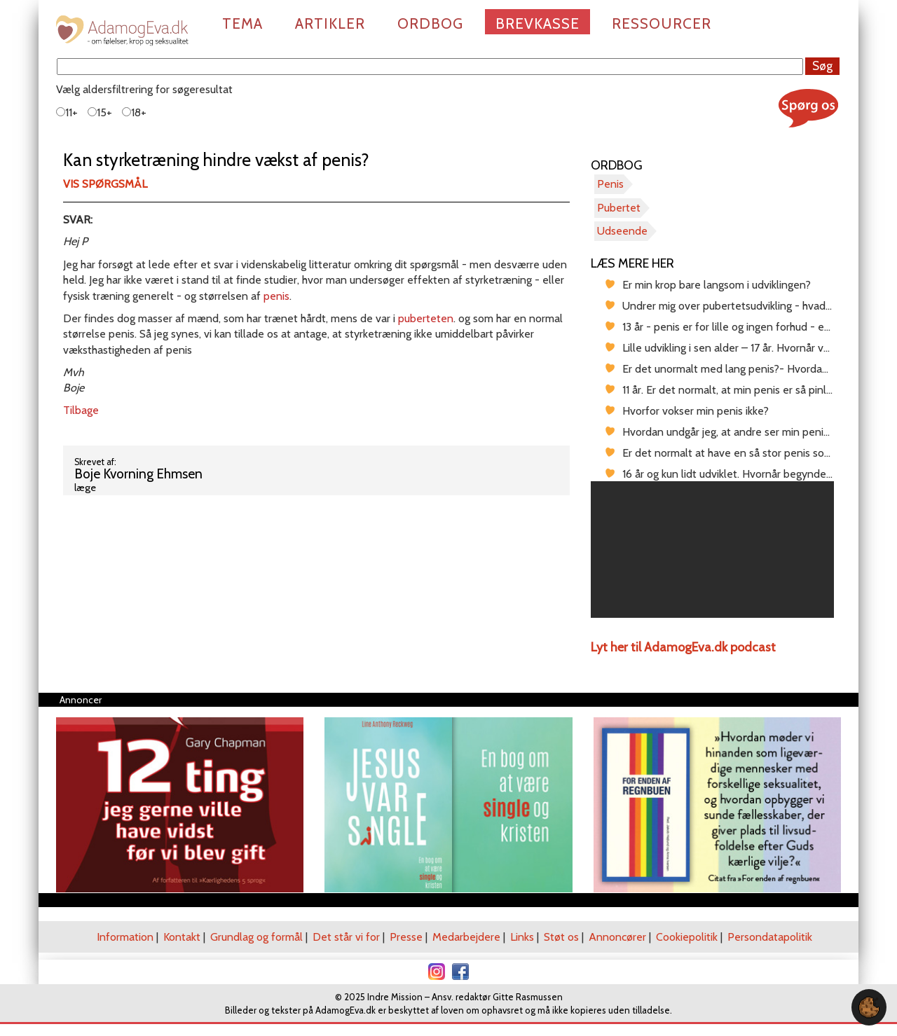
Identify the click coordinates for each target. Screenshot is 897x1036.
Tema (242, 23)
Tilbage (81, 410)
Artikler (330, 23)
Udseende (622, 230)
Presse (406, 937)
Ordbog (430, 23)
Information (125, 937)
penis (276, 296)
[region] (712, 549)
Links (522, 937)
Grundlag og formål (256, 937)
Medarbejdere (466, 937)
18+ (134, 112)
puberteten (425, 318)
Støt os (561, 937)
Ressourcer (661, 23)
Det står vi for (346, 937)
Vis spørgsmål (105, 184)
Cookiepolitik (687, 937)
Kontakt (181, 937)
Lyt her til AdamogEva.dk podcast (683, 647)
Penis (610, 184)
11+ (67, 112)
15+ (100, 112)
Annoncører (617, 937)
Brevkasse (537, 23)
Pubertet (619, 207)
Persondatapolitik (769, 937)
